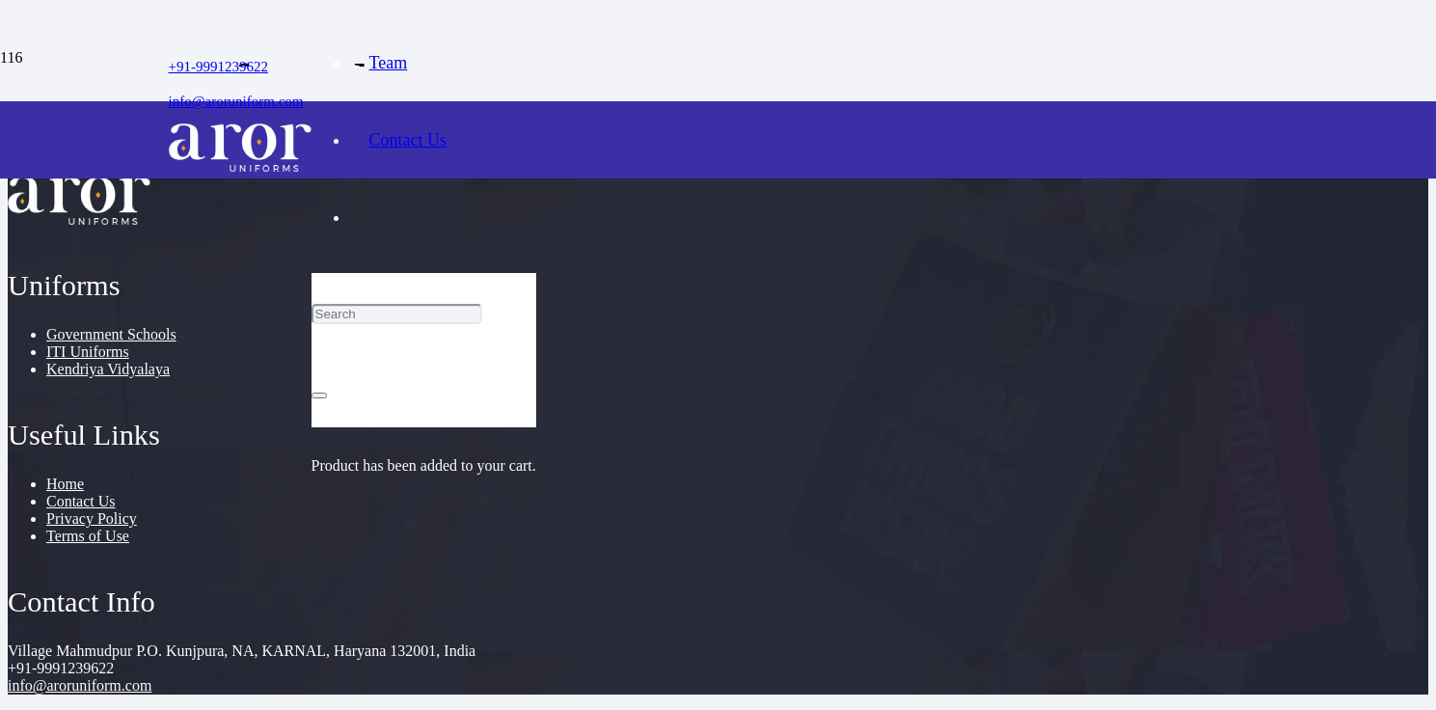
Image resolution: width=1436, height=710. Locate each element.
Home (65, 484)
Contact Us (81, 501)
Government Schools (111, 334)
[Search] (397, 314)
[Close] (319, 395)
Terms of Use (87, 536)
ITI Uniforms (87, 351)
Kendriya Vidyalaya (108, 369)
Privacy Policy (91, 518)
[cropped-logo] (240, 166)
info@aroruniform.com (79, 685)
